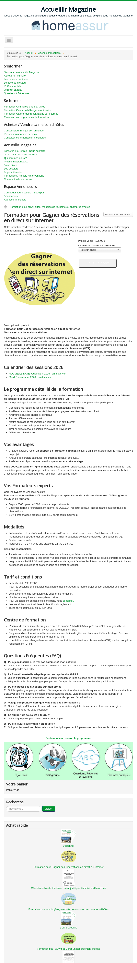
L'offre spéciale (12, 86)
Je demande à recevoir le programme (68, 738)
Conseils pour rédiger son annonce (24, 130)
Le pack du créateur (15, 82)
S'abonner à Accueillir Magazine (22, 72)
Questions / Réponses (16, 93)
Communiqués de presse (18, 179)
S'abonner (68, 845)
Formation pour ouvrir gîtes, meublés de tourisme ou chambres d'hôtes (50, 206)
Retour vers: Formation (118, 214)
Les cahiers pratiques (16, 79)
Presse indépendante (16, 161)
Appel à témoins (13, 172)
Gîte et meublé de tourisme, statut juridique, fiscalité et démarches (68, 888)
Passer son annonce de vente (21, 134)
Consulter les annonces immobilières (25, 137)
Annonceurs (10, 196)
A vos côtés (10, 165)
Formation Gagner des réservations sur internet (31, 113)
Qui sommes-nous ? (15, 158)
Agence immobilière (15, 199)
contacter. (68, 600)
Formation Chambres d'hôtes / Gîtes (24, 106)
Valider (49, 808)
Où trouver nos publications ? (20, 154)
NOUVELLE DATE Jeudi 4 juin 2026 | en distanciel (37, 373)
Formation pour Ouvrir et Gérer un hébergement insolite (68, 948)
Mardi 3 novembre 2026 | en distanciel (30, 377)
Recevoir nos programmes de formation (26, 117)
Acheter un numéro (15, 75)
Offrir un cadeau (13, 89)
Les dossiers (11, 168)
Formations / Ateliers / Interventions (24, 175)
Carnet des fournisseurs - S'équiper (24, 192)
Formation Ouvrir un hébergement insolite (27, 110)
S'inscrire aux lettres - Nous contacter (25, 150)
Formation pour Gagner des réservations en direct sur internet (68, 867)
